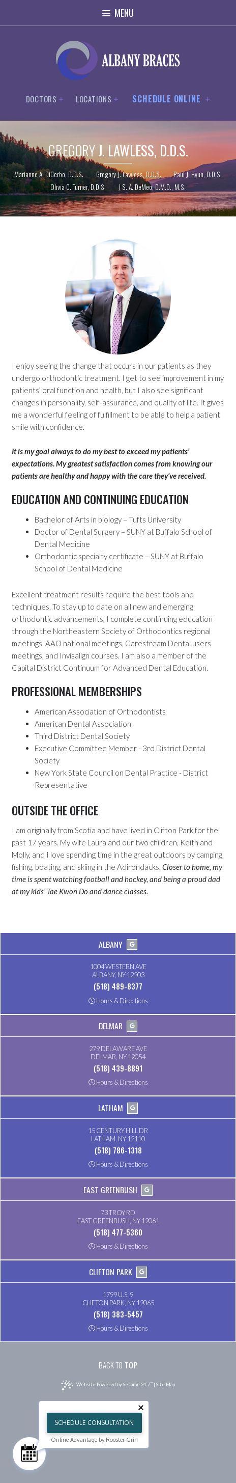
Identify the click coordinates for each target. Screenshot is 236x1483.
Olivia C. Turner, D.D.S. (78, 187)
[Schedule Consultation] (29, 1453)
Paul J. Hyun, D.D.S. (197, 174)
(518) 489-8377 (118, 986)
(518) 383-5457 (118, 1314)
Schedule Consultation (94, 1422)
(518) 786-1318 (118, 1150)
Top (118, 1364)
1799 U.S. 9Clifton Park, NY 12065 (118, 1299)
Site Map (165, 1384)
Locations (97, 98)
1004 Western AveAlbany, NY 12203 (118, 971)
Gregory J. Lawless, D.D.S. (128, 174)
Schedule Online (171, 99)
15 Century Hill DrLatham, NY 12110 (118, 1135)
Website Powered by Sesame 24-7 (106, 1385)
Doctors (45, 98)
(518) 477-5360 (118, 1232)
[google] (132, 944)
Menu (117, 12)
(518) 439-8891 (118, 1068)
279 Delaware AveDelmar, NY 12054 (118, 1053)
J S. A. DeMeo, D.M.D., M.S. (152, 187)
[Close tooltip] (140, 1407)
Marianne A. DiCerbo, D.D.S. (48, 174)
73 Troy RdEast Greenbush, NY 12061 (118, 1217)
